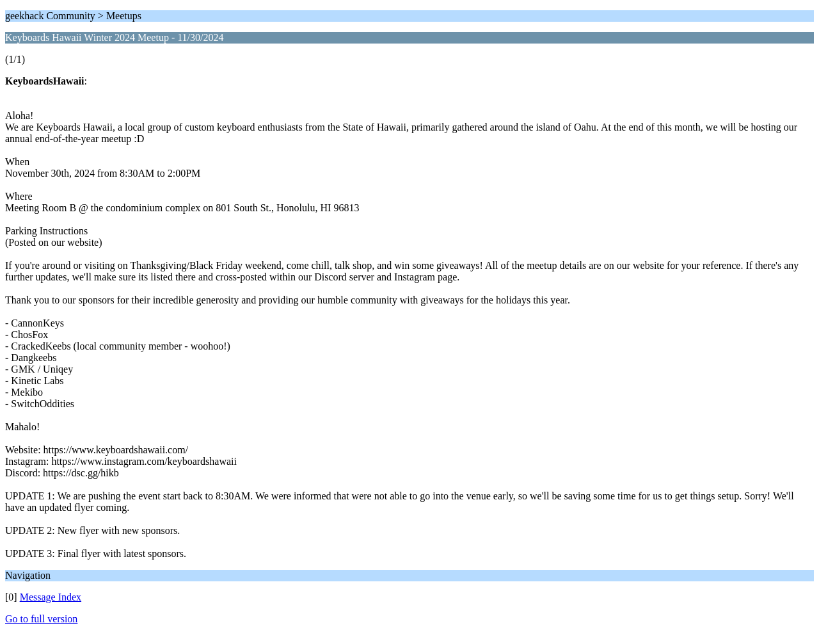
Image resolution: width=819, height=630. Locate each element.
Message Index (50, 597)
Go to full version (41, 618)
